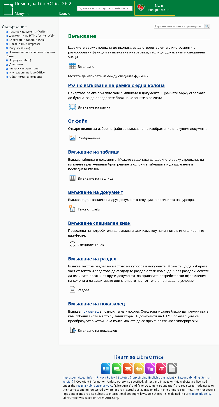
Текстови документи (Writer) (28, 31)
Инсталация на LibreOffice (27, 72)
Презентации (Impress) (24, 44)
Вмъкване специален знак (99, 223)
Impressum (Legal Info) (78, 377)
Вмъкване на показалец (96, 303)
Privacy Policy (105, 377)
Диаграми (16, 64)
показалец (90, 311)
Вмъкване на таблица (94, 152)
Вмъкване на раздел (92, 258)
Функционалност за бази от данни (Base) (30, 54)
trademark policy (200, 394)
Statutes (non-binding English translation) (146, 377)
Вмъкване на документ (95, 192)
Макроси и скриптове (23, 68)
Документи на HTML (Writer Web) (32, 35)
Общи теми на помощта (25, 77)
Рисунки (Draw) (19, 48)
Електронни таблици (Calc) (27, 40)
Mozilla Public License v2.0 (94, 385)
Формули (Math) (20, 60)
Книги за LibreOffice (139, 357)
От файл (78, 121)
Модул (20, 13)
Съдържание (14, 27)
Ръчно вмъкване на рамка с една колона (116, 85)
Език (63, 13)
